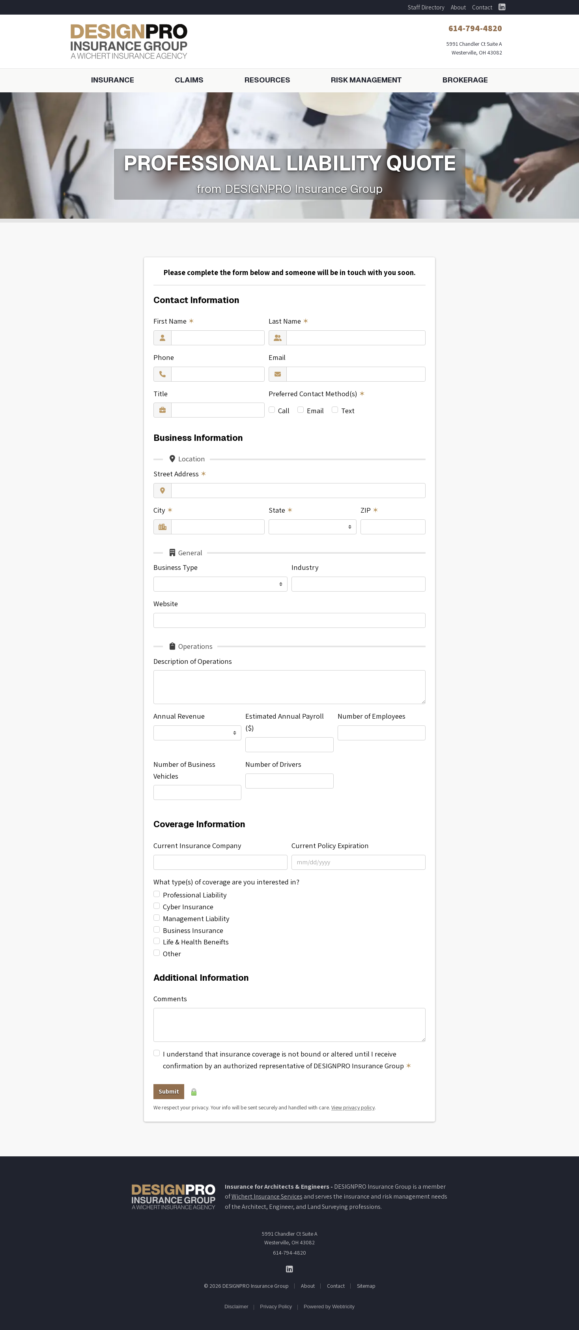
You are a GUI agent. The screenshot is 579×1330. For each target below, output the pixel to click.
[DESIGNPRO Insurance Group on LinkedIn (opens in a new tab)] (501, 7)
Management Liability (196, 918)
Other (172, 953)
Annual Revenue (179, 716)
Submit (169, 1091)
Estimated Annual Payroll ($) (284, 721)
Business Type (175, 567)
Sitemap (366, 1285)
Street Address (180, 473)
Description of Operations (192, 661)
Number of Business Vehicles (184, 770)
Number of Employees (371, 716)
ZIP (369, 510)
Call (284, 410)
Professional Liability (195, 894)
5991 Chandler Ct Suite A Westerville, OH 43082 (290, 1238)
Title (160, 393)
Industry (305, 567)
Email (277, 357)
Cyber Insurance (188, 906)
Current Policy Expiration (330, 845)
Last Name (289, 321)
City (163, 510)
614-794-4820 (289, 1252)
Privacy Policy (276, 1306)
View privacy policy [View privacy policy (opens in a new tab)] (353, 1107)
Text (348, 410)
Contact (482, 7)
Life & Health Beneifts (196, 941)
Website (165, 603)
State (281, 510)
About (458, 7)
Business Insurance (193, 930)
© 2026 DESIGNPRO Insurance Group (246, 1285)
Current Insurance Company (197, 845)
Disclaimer (236, 1306)
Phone (163, 357)
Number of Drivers (273, 764)
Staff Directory (426, 7)
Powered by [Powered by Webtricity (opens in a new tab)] (329, 1306)
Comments (170, 998)
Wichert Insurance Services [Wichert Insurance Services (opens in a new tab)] (267, 1196)
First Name (173, 321)
